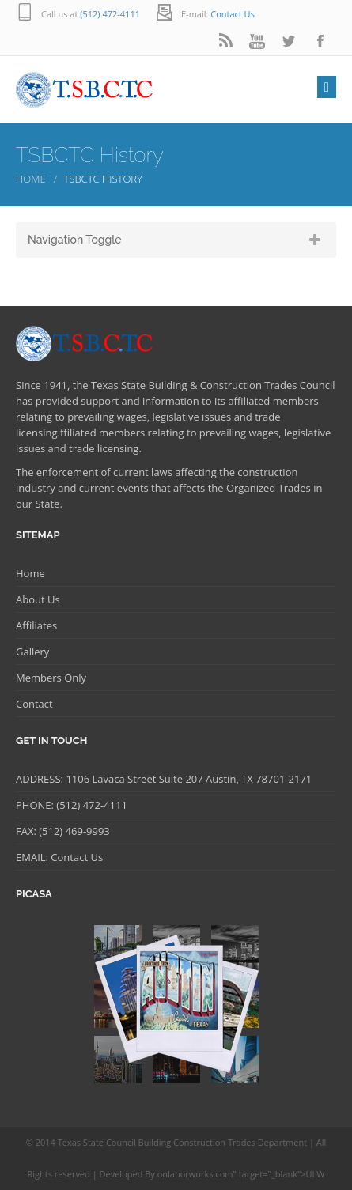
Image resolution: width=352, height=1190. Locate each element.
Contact (34, 704)
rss (225, 41)
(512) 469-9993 (73, 831)
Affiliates (36, 625)
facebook (320, 41)
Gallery (32, 651)
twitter (289, 41)
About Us (38, 599)
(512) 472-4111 (110, 14)
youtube (257, 41)
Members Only (51, 678)
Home (31, 179)
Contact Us (232, 14)
